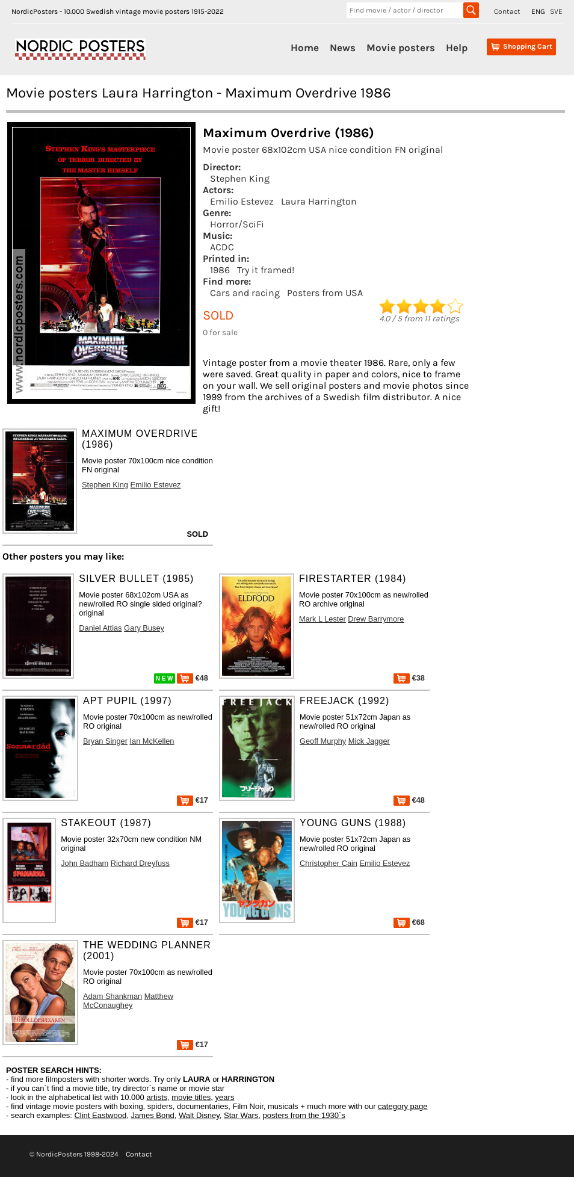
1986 (220, 270)
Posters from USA (325, 292)
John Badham (84, 863)
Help (457, 48)
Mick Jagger (369, 741)
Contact (507, 11)
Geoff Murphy (323, 741)
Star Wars (241, 1115)
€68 (409, 922)
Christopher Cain (328, 863)
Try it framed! (265, 270)
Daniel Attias (100, 627)
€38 (409, 677)
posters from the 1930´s (304, 1115)
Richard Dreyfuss (140, 863)
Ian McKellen (152, 741)
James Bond (152, 1115)
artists (156, 1097)
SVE (556, 11)
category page (402, 1106)
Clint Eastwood (100, 1115)
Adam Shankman (112, 996)
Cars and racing (245, 292)
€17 (192, 800)
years (225, 1097)
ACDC (222, 247)
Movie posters (400, 48)
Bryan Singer (105, 741)
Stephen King (240, 178)
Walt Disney (199, 1115)
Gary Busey (144, 627)
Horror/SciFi (237, 224)
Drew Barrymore (376, 618)
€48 (192, 677)
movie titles (191, 1097)
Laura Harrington (319, 201)
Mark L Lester (322, 618)
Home (305, 48)
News (343, 48)
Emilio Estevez (242, 201)
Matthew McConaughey (128, 1001)
